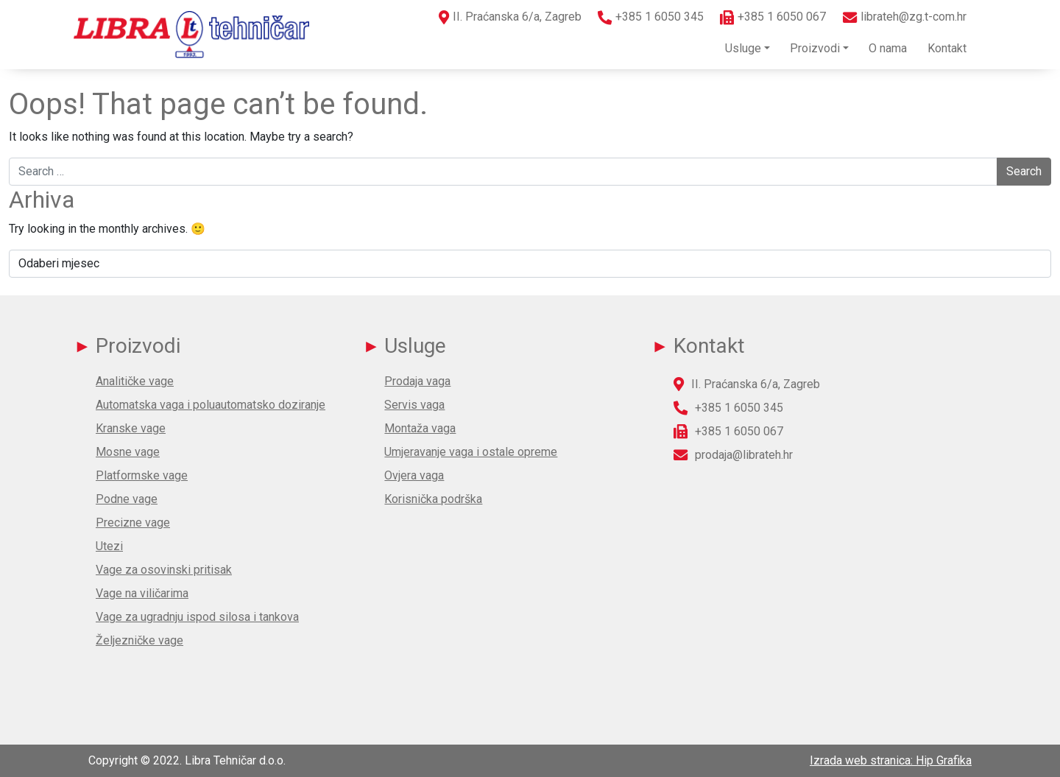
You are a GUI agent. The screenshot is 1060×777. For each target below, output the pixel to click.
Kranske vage (131, 428)
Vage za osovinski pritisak (164, 570)
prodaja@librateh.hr (744, 455)
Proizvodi (815, 48)
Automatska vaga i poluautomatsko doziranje (210, 405)
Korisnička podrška (433, 499)
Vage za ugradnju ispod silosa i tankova (197, 617)
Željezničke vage (139, 640)
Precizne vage (133, 523)
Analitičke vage (135, 381)
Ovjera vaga (414, 475)
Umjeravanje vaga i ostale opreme (470, 452)
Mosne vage (128, 452)
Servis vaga (414, 405)
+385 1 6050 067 (782, 17)
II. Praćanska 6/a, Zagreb (517, 17)
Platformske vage (142, 475)
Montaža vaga (420, 428)
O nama (888, 48)
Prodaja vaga (417, 381)
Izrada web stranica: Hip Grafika (891, 760)
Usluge (743, 48)
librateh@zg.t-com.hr (914, 17)
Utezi (109, 546)
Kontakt (947, 48)
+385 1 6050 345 (659, 17)
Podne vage (127, 499)
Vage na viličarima (142, 593)
